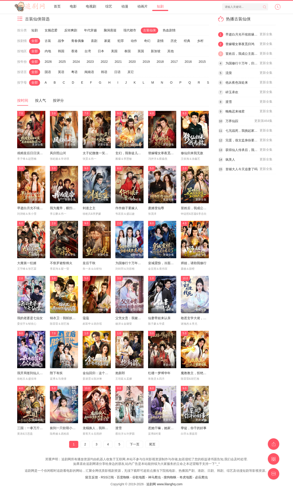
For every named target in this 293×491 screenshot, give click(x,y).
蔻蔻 (86, 318)
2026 (48, 61)
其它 (131, 72)
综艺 (108, 6)
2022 (104, 61)
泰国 (127, 51)
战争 (61, 41)
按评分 (58, 100)
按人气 (40, 100)
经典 (187, 41)
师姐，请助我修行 (193, 263)
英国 (141, 51)
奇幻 (147, 41)
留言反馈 (91, 477)
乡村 (200, 41)
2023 (90, 61)
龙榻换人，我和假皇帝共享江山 (105, 428)
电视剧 (91, 6)
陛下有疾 (56, 373)
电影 (73, 6)
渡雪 (118, 428)
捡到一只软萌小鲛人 (64, 428)
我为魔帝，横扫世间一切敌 (69, 208)
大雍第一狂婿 (26, 263)
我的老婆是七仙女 (30, 318)
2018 (160, 61)
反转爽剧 (70, 30)
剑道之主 (89, 208)
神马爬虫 (154, 477)
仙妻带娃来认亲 (159, 318)
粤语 (74, 72)
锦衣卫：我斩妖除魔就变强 (69, 318)
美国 (114, 51)
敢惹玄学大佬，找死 (195, 318)
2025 (62, 61)
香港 (74, 51)
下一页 (134, 444)
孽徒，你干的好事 (193, 428)
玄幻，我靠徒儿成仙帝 (131, 153)
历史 (174, 41)
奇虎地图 (185, 477)
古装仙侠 (149, 30)
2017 (174, 61)
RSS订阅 (107, 477)
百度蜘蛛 (123, 477)
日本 (101, 51)
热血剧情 (169, 30)
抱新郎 (120, 373)
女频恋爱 (51, 30)
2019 (146, 61)
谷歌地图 (138, 477)
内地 (48, 51)
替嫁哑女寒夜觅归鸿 (162, 153)
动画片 (142, 6)
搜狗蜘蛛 (170, 477)
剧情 (160, 41)
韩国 (61, 51)
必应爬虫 (201, 477)
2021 (118, 61)
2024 (76, 61)
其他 (170, 51)
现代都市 (129, 30)
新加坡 (155, 51)
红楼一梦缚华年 (159, 373)
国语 (48, 72)
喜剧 (94, 41)
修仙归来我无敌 (192, 153)
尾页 (152, 444)
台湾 (87, 51)
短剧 (160, 6)
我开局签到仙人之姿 (31, 373)
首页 (57, 6)
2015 (202, 61)
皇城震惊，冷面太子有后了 (167, 263)
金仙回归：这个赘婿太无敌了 (103, 373)
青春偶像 (77, 41)
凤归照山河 (58, 153)
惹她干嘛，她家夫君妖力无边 (169, 428)
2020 (132, 61)
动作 (134, 41)
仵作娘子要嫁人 (126, 208)
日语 (117, 72)
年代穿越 (90, 30)
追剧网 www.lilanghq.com (164, 484)
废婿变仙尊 (156, 208)
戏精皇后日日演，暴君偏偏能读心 (41, 153)
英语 (61, 72)
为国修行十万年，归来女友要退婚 (139, 263)
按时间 (22, 100)
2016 (188, 61)
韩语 (104, 72)
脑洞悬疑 (110, 30)
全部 (34, 41)
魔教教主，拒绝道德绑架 (198, 373)
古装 (48, 41)
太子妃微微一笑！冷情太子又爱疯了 (108, 153)
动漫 (124, 6)
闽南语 (89, 72)
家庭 (107, 41)
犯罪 (120, 41)
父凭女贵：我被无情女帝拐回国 (137, 318)
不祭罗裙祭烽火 (61, 263)
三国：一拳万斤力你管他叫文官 (39, 428)
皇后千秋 (89, 263)
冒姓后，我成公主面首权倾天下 (203, 208)
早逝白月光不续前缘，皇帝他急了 (41, 208)
